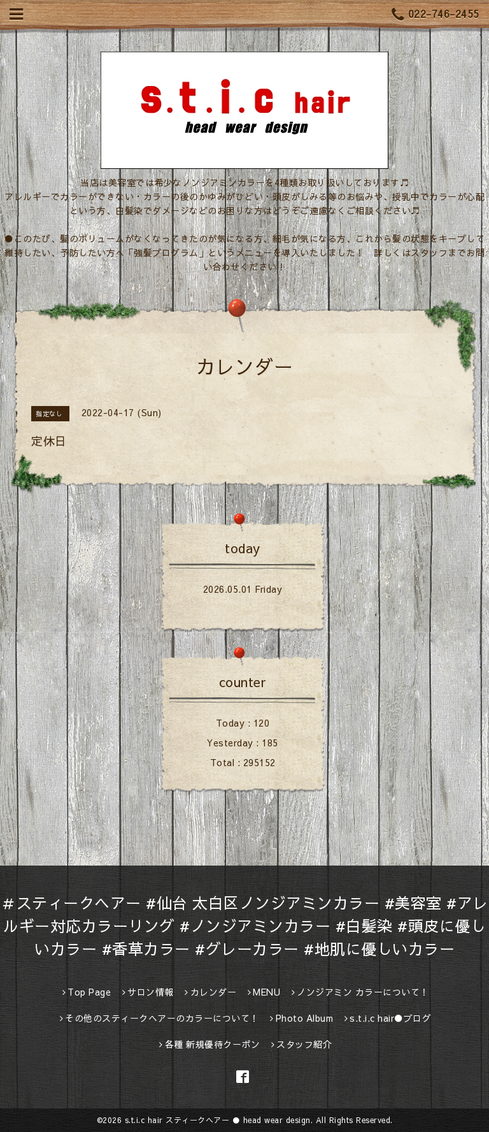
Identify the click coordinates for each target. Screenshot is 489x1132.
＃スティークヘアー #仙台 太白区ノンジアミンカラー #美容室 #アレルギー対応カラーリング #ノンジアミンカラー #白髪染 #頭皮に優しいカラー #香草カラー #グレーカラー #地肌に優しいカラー (244, 925)
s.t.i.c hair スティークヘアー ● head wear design (218, 1120)
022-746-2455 (435, 14)
